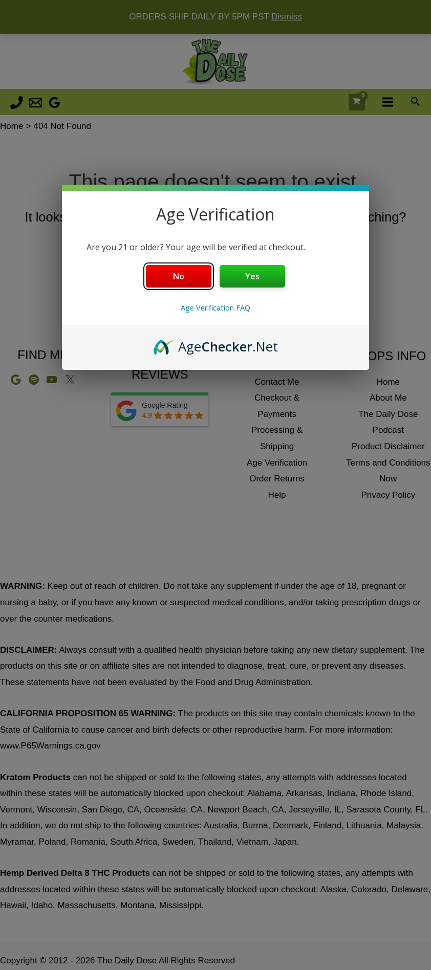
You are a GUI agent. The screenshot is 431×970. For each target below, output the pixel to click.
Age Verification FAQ (215, 308)
